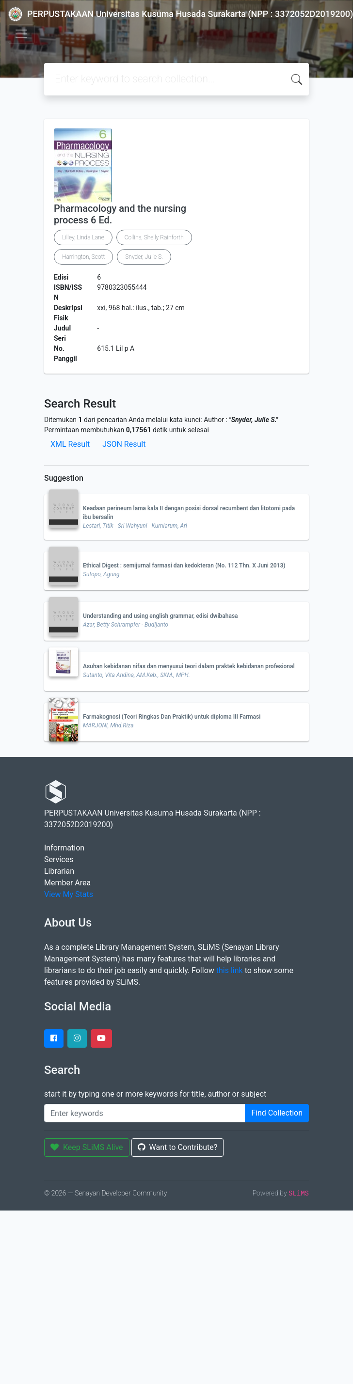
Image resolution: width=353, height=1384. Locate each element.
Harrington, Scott (83, 256)
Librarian (59, 871)
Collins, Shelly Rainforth (154, 237)
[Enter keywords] (144, 1113)
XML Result (70, 444)
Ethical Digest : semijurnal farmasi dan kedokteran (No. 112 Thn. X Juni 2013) (184, 565)
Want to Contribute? (178, 1147)
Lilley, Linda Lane (83, 237)
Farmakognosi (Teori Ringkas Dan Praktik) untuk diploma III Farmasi (171, 716)
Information (64, 847)
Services (58, 859)
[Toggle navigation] (21, 34)
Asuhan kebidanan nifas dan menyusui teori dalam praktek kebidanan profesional (189, 666)
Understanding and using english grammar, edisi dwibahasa (160, 616)
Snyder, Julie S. (144, 256)
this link (229, 970)
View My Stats (68, 894)
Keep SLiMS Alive (86, 1147)
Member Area (67, 882)
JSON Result (123, 444)
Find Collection (277, 1112)
